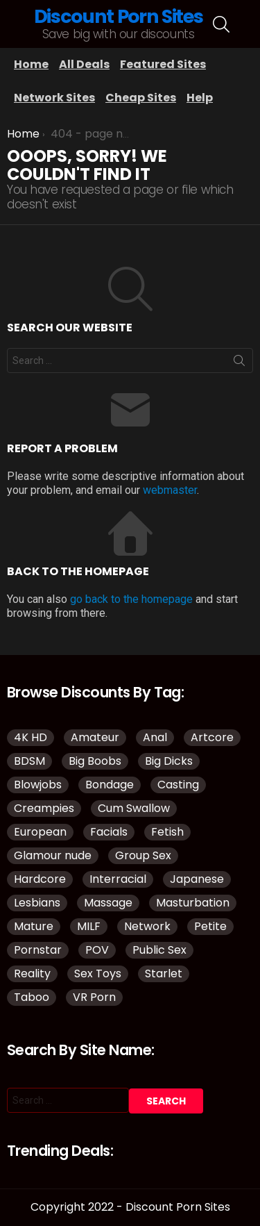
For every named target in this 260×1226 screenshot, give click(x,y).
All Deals (84, 64)
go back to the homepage (131, 599)
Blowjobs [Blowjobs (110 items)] (38, 785)
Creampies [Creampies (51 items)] (44, 808)
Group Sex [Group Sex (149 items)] (143, 855)
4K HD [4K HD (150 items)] (30, 737)
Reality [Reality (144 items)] (32, 973)
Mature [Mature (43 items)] (33, 926)
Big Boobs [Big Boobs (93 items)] (95, 761)
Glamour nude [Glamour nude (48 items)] (53, 855)
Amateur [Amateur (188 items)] (95, 737)
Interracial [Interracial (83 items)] (117, 879)
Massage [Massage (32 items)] (108, 903)
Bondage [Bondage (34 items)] (109, 785)
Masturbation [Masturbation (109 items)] (192, 903)
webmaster (170, 490)
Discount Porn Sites (118, 16)
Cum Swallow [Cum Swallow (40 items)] (134, 808)
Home (31, 64)
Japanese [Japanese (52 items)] (197, 879)
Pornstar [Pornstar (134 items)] (38, 950)
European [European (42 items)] (40, 832)
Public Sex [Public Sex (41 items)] (159, 950)
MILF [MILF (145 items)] (89, 926)
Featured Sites (163, 64)
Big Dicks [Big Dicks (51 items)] (169, 761)
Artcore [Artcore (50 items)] (212, 737)
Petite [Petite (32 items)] (210, 926)
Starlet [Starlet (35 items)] (163, 973)
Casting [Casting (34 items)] (178, 785)
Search (239, 363)
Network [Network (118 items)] (147, 926)
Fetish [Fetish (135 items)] (167, 832)
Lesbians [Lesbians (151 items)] (37, 903)
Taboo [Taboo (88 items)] (31, 997)
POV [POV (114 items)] (97, 950)
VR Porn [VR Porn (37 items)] (94, 997)
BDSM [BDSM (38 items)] (29, 761)
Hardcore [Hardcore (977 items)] (40, 879)
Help (200, 98)
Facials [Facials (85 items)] (109, 832)
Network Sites (54, 98)
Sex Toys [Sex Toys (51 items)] (97, 973)
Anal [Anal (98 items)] (155, 737)
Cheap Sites (140, 98)
